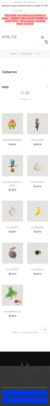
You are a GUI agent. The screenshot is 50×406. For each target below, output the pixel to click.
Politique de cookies (11, 386)
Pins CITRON (12, 269)
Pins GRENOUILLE (12, 311)
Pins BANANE (37, 227)
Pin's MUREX (13, 227)
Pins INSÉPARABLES (12, 140)
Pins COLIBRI (37, 140)
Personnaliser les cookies (35, 386)
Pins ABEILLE (37, 269)
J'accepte (25, 393)
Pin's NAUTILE (37, 182)
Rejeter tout (25, 400)
